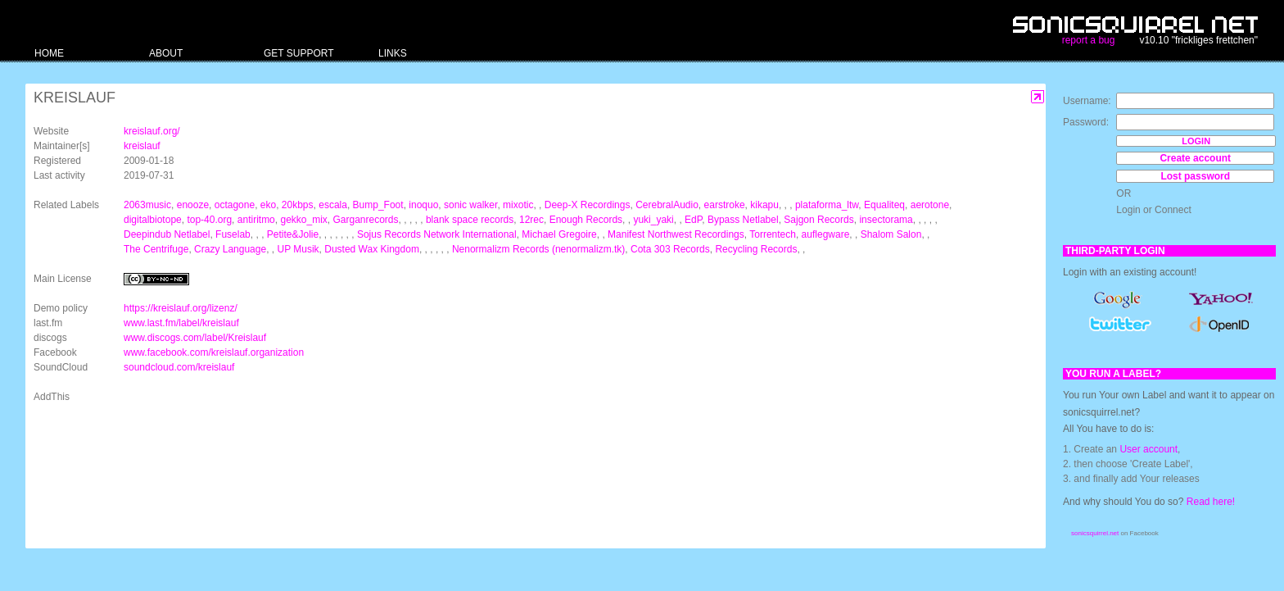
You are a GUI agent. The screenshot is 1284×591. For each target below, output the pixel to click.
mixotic (518, 205)
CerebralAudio (667, 205)
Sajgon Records (818, 219)
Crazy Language (230, 249)
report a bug (1088, 40)
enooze (193, 205)
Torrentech (772, 234)
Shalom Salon (891, 234)
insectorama (885, 219)
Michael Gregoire (559, 234)
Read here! (1211, 501)
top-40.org (209, 219)
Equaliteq (884, 205)
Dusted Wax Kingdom (371, 249)
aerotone (930, 205)
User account (1148, 449)
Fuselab (233, 234)
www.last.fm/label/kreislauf (181, 323)
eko (268, 205)
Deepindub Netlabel (167, 234)
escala (333, 205)
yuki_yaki (653, 219)
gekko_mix (303, 219)
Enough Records (585, 219)
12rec (531, 219)
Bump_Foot (378, 205)
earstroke (724, 205)
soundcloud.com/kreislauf (179, 367)
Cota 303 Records (670, 249)
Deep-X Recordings (588, 205)
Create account (1195, 158)
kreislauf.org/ (152, 131)
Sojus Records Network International (437, 234)
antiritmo (256, 219)
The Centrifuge (156, 249)
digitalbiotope (153, 219)
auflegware (826, 234)
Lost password (1195, 176)
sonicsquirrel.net (1095, 533)
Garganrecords (366, 219)
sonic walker (470, 205)
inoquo (423, 205)
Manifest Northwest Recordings (676, 234)
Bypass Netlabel (743, 219)
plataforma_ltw (826, 205)
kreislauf (142, 146)
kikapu (764, 205)
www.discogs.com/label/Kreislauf (195, 337)
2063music (147, 205)
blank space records (469, 219)
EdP (693, 219)
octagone (235, 205)
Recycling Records (756, 249)
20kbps (298, 205)
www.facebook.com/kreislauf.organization (214, 352)
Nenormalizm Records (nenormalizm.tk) (538, 249)
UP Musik (298, 249)
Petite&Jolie (293, 234)
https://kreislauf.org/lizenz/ (180, 308)
